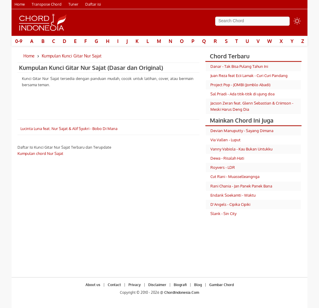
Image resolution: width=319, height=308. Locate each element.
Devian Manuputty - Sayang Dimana (241, 130)
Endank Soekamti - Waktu (233, 195)
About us (93, 285)
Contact (114, 285)
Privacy (134, 285)
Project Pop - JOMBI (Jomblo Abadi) (240, 84)
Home (19, 4)
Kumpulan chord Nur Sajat (40, 153)
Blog (198, 285)
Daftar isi (93, 4)
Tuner (73, 4)
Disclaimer (157, 285)
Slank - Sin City (223, 213)
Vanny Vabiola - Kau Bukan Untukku (241, 149)
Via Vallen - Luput (225, 139)
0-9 (18, 41)
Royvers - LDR (222, 167)
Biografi (180, 285)
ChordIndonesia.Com (181, 292)
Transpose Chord (47, 4)
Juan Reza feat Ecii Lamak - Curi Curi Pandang (249, 75)
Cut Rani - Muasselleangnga (235, 176)
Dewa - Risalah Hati (227, 158)
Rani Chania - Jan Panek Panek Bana (241, 186)
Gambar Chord (221, 285)
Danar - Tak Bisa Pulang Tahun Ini (239, 66)
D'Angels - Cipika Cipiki (230, 204)
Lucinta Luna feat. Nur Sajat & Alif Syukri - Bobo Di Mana (68, 128)
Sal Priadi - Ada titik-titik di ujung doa (242, 94)
